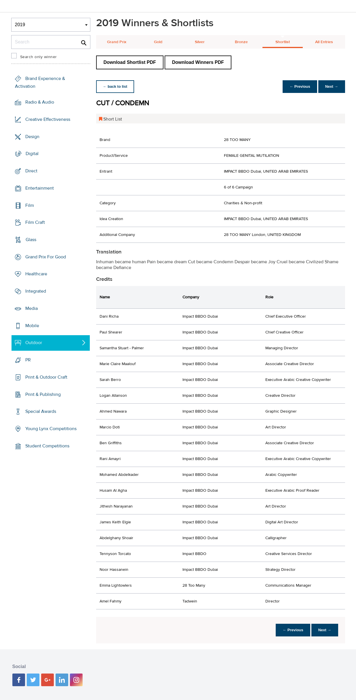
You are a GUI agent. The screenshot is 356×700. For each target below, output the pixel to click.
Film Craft (35, 222)
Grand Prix (116, 42)
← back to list (115, 86)
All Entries (324, 42)
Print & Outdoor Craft (46, 377)
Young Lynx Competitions (51, 429)
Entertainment (39, 188)
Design (32, 136)
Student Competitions (47, 446)
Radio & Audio (39, 102)
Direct (31, 171)
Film (29, 205)
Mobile (32, 326)
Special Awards (40, 411)
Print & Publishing (43, 394)
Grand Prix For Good (45, 257)
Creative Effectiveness (47, 119)
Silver (200, 42)
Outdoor (33, 343)
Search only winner (38, 57)
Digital (32, 154)
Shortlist (282, 42)
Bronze (241, 42)
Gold (158, 42)
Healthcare (36, 274)
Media (31, 308)
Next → (331, 86)
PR (28, 360)
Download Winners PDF (198, 62)
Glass (31, 240)
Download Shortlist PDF (130, 62)
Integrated (35, 291)
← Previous (300, 86)
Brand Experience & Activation (40, 82)
